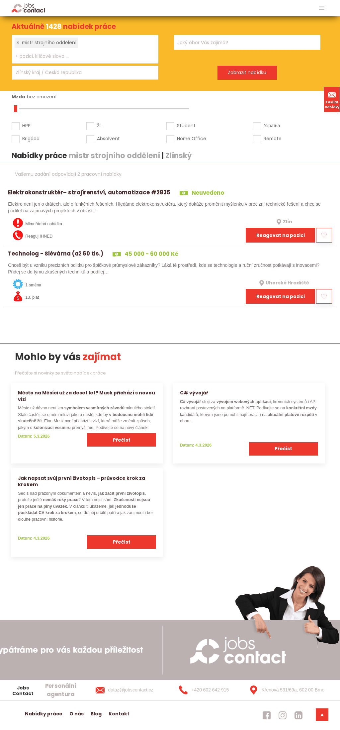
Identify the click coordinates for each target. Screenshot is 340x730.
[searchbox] (81, 56)
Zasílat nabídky (332, 99)
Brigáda (31, 138)
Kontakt (119, 713)
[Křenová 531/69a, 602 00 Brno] (284, 690)
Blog (96, 713)
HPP (26, 125)
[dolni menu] (322, 714)
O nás (76, 713)
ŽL (99, 125)
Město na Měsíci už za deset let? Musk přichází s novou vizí (86, 395)
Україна (272, 125)
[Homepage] (28, 7)
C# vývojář (194, 392)
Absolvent (108, 138)
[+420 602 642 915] (208, 690)
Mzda (18, 96)
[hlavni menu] (321, 8)
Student (186, 125)
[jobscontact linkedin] (298, 715)
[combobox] (85, 49)
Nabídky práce (43, 713)
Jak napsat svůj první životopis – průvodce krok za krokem (81, 481)
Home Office (191, 138)
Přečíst (121, 440)
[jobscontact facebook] (267, 715)
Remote (273, 138)
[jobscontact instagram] (283, 715)
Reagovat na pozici (280, 235)
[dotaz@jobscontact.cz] (131, 690)
